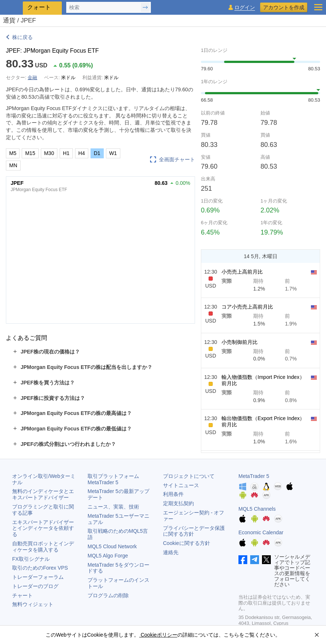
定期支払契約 (178, 503)
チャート (22, 595)
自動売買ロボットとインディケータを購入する (43, 547)
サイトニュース (181, 485)
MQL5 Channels (257, 509)
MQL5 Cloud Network (112, 546)
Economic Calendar (260, 532)
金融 (32, 77)
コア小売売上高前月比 (247, 307)
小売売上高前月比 (242, 272)
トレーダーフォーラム (38, 577)
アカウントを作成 (283, 7)
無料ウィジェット (32, 604)
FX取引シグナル (31, 559)
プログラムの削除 (108, 595)
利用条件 (173, 494)
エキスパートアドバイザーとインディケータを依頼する (43, 528)
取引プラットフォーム (116, 479)
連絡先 (170, 552)
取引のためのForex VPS (40, 568)
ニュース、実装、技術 (113, 507)
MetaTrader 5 (253, 476)
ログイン (244, 7)
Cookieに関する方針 (186, 543)
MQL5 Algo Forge (108, 556)
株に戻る (22, 37)
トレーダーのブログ (35, 586)
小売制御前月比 (240, 342)
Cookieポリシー (158, 635)
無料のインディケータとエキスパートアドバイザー (43, 494)
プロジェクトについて (189, 476)
